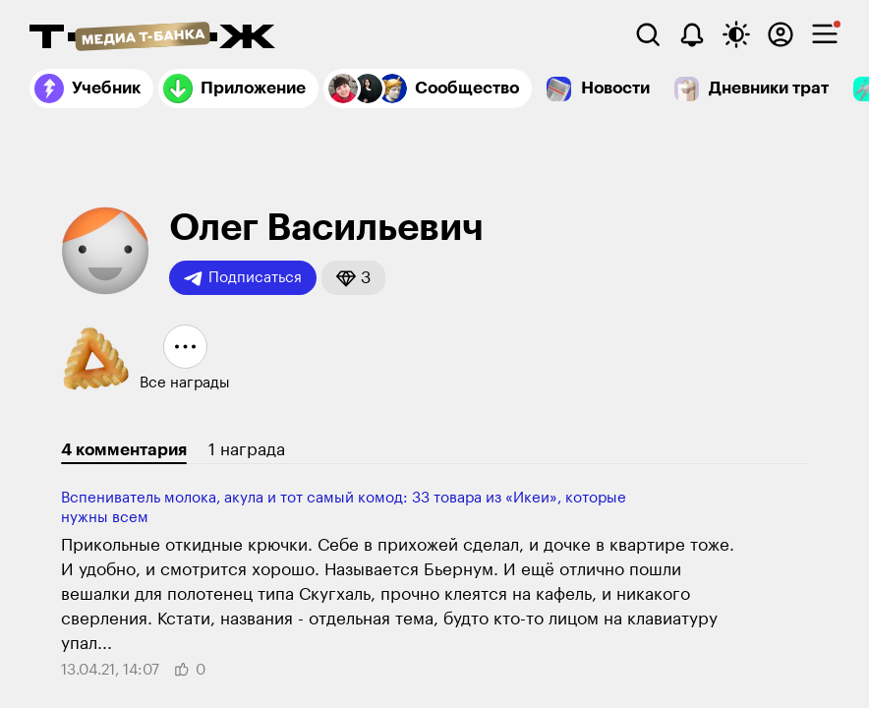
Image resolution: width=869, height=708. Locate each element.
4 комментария (124, 450)
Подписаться (243, 278)
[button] (353, 278)
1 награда (246, 450)
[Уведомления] (692, 34)
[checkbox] (825, 34)
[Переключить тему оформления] (736, 34)
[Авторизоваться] (780, 34)
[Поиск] (648, 34)
